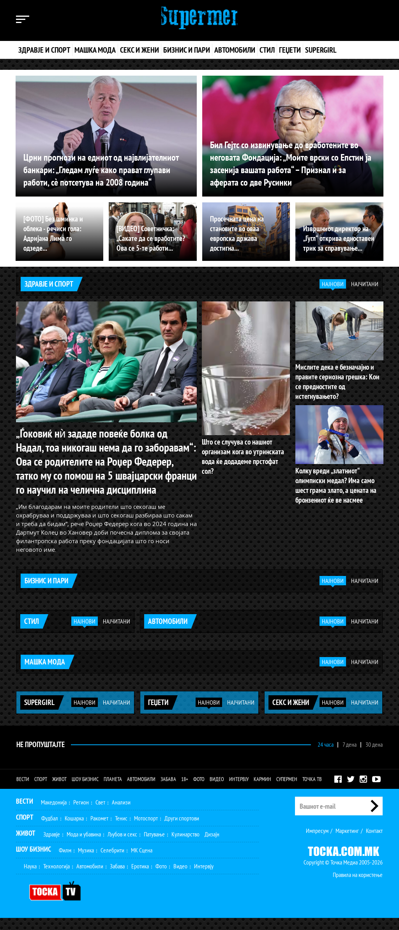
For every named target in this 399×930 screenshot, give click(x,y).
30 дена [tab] (374, 756)
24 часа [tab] (326, 756)
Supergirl (320, 50)
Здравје (51, 846)
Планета (113, 791)
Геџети (290, 50)
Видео (217, 791)
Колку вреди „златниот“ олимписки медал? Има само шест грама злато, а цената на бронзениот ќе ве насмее (339, 473)
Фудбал (49, 830)
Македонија (54, 814)
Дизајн (212, 846)
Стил (267, 50)
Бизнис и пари (186, 50)
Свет (100, 814)
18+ (184, 791)
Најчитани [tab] (364, 284)
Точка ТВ (312, 791)
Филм (65, 862)
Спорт (40, 791)
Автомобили (234, 50)
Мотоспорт (146, 830)
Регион (81, 814)
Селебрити (112, 862)
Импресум (317, 843)
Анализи (121, 814)
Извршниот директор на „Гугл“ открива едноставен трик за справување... (336, 239)
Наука (30, 878)
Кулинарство (185, 846)
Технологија (56, 878)
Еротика (140, 878)
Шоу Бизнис (33, 861)
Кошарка (74, 830)
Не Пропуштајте (39, 756)
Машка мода (95, 50)
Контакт (374, 843)
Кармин (262, 791)
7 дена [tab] (350, 756)
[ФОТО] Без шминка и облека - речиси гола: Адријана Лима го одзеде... (58, 239)
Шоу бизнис (85, 791)
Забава (168, 791)
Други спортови (181, 830)
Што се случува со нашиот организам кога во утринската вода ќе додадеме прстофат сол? (244, 450)
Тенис (121, 830)
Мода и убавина (84, 846)
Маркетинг (347, 843)
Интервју (239, 791)
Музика (86, 862)
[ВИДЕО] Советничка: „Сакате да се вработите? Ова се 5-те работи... (148, 239)
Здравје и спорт (44, 50)
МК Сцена (141, 862)
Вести (22, 791)
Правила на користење (358, 887)
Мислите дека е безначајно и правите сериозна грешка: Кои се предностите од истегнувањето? (338, 376)
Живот (59, 791)
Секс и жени (139, 50)
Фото (199, 791)
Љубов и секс (122, 846)
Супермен (286, 791)
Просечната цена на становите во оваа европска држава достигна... (245, 239)
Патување (154, 846)
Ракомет (99, 830)
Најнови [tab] (333, 284)
